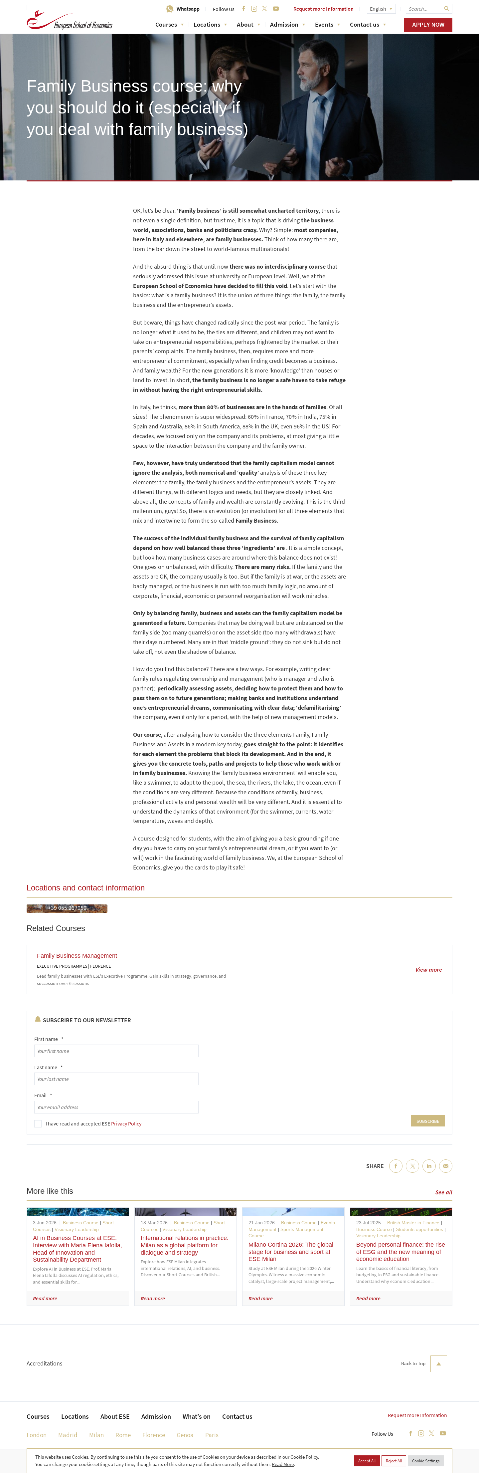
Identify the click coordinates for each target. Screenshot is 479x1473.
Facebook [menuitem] (395, 1171)
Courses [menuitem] (38, 1416)
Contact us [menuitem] (237, 1416)
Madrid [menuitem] (68, 1435)
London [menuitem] (37, 1435)
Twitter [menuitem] (412, 1171)
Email (43, 1095)
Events (327, 24)
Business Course (80, 1222)
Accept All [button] (367, 1461)
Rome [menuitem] (123, 1435)
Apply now (428, 25)
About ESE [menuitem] (115, 1416)
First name (49, 1039)
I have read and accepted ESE (93, 1123)
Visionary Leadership (77, 1229)
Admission (287, 24)
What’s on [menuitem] (197, 1416)
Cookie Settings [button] (425, 1461)
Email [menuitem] (445, 1171)
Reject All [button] (394, 1461)
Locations (210, 24)
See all (443, 1192)
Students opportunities (419, 1229)
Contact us (368, 24)
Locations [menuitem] (75, 1416)
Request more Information (323, 8)
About (248, 24)
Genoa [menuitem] (185, 1435)
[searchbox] (429, 9)
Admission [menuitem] (156, 1416)
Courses (169, 24)
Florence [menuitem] (153, 1435)
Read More (283, 1464)
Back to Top (424, 1363)
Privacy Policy (126, 1123)
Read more (45, 1298)
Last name (48, 1067)
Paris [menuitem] (212, 1435)
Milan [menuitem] (96, 1435)
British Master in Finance (413, 1222)
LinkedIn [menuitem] (429, 1171)
